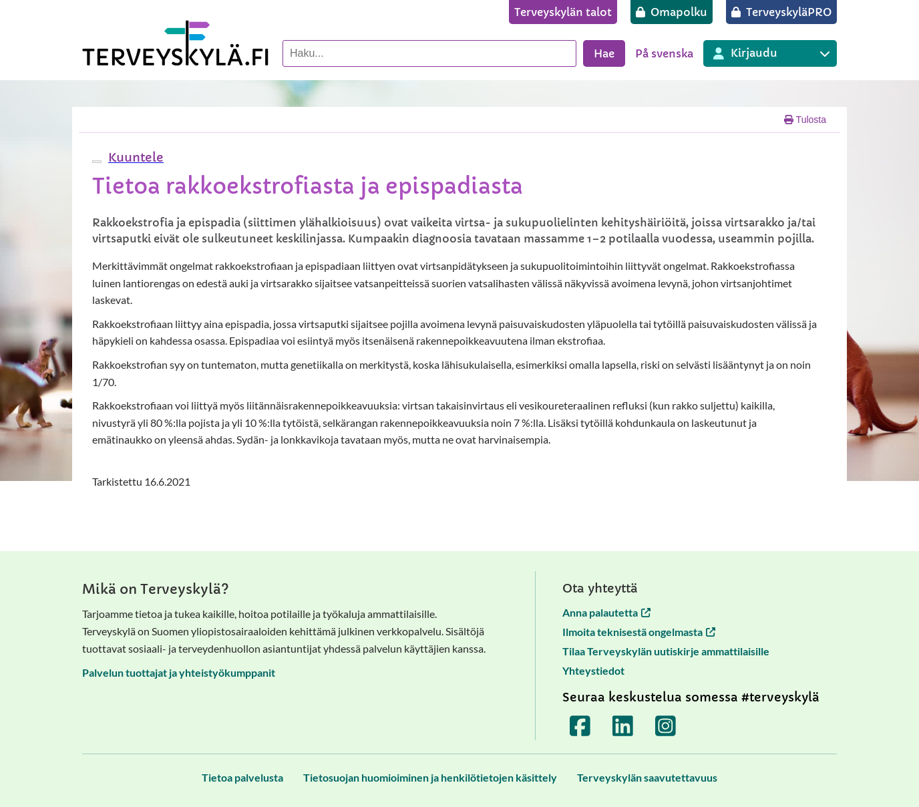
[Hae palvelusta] (429, 53)
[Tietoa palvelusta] (242, 777)
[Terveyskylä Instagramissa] (666, 725)
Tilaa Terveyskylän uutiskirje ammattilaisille (665, 651)
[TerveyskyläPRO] (781, 12)
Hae (604, 53)
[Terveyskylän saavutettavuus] (647, 777)
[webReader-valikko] (97, 161)
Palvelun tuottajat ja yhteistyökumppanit (178, 672)
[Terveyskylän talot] (563, 12)
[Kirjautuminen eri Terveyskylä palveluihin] (770, 53)
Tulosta (805, 119)
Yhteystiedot (593, 670)
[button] (134, 157)
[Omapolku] (671, 12)
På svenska (664, 53)
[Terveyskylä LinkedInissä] (623, 725)
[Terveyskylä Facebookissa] (580, 725)
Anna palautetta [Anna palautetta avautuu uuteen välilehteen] (606, 612)
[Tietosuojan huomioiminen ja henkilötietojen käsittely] (430, 777)
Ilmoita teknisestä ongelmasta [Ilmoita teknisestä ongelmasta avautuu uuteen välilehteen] (638, 631)
